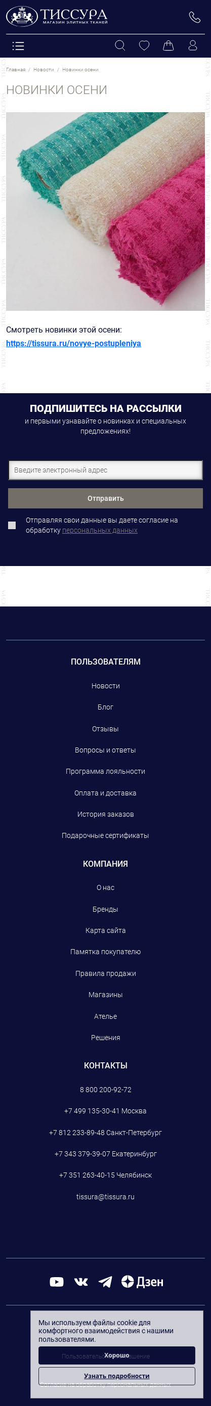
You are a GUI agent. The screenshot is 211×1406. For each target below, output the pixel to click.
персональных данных (100, 530)
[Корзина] (168, 46)
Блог (105, 707)
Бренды (105, 909)
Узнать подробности (116, 1376)
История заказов (105, 814)
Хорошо (117, 1355)
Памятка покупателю (105, 952)
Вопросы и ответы (105, 750)
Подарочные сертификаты (105, 835)
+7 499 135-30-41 (92, 1111)
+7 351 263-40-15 (87, 1175)
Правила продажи (105, 973)
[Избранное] (144, 46)
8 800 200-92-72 (106, 1090)
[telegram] (105, 1281)
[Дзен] (142, 1281)
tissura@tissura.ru (105, 1197)
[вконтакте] (81, 1281)
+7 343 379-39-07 (82, 1154)
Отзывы (105, 729)
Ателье (105, 1016)
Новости (106, 686)
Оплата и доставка (105, 793)
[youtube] (57, 1281)
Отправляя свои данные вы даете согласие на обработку (102, 525)
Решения (105, 1038)
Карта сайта (106, 930)
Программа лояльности (105, 771)
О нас (105, 887)
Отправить (106, 498)
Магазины (106, 995)
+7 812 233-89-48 (77, 1133)
